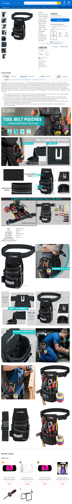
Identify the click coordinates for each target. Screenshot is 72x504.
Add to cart (60, 20)
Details (62, 43)
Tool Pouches (42, 79)
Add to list (55, 46)
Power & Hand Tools (21, 10)
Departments (6, 7)
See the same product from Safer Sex (62, 477)
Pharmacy (44, 7)
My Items (56, 7)
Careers (50, 7)
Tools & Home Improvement (10, 10)
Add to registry (64, 46)
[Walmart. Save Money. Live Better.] (6, 3)
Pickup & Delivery (36, 7)
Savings (18, 7)
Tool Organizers (29, 10)
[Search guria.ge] (40, 3)
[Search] (59, 3)
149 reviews (48, 43)
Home (2, 10)
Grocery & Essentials (26, 7)
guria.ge (41, 59)
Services (13, 7)
